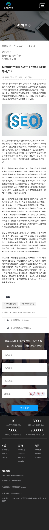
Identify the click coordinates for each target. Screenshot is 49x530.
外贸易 (4, 454)
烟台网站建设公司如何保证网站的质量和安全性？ (21, 328)
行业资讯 (30, 46)
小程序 (4, 457)
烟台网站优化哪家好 (11, 307)
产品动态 (18, 46)
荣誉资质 (38, 454)
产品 (4, 445)
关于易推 (38, 450)
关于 (37, 445)
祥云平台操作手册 (11, 55)
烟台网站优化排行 (28, 304)
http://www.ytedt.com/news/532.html (22, 312)
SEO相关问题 (9, 59)
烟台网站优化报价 (10, 304)
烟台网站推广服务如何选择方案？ (21, 320)
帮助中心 (6, 52)
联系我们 (38, 457)
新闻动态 (6, 46)
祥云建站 (5, 450)
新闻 (20, 445)
